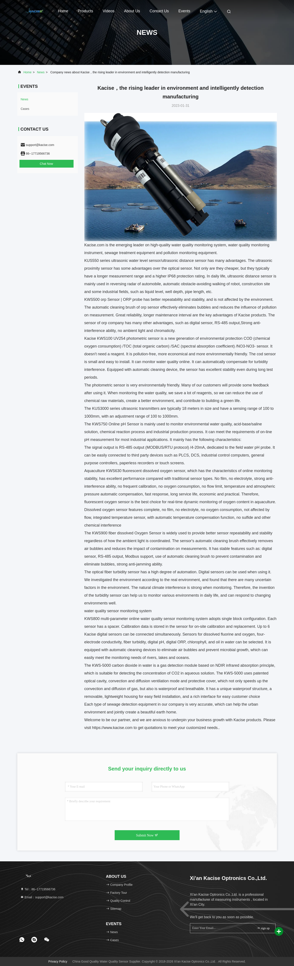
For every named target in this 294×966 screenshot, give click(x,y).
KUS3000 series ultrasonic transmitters (125, 408)
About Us (132, 11)
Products (85, 11)
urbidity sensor (127, 572)
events (184, 11)
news (41, 72)
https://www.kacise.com (112, 728)
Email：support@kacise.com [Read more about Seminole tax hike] (42, 897)
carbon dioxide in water (131, 665)
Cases (25, 109)
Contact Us (159, 11)
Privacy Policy (57, 961)
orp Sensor (111, 299)
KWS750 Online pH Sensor (115, 424)
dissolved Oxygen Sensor (139, 533)
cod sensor (266, 354)
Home (63, 11)
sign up (263, 928)
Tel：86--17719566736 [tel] (37, 889)
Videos (109, 11)
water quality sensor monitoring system (174, 619)
